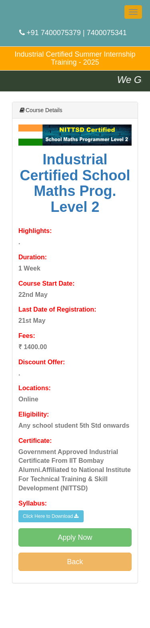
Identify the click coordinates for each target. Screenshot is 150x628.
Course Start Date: (46, 283)
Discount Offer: (41, 362)
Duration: (32, 257)
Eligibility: (33, 414)
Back (75, 562)
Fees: (26, 335)
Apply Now (75, 537)
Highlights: (35, 230)
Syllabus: (32, 503)
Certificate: (35, 440)
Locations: (34, 388)
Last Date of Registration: (57, 309)
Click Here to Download (51, 516)
